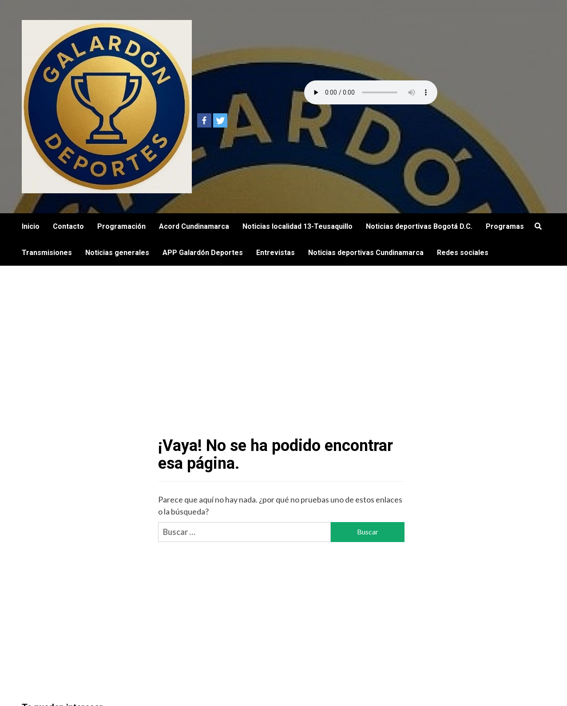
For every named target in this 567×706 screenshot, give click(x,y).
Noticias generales (117, 252)
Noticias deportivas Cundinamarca (366, 252)
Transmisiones (47, 252)
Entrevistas (275, 252)
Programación (121, 226)
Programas (505, 226)
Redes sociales (462, 252)
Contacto (68, 226)
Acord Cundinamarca (194, 226)
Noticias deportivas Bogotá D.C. (419, 226)
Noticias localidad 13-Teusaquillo (297, 226)
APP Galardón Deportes (203, 252)
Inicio (31, 226)
